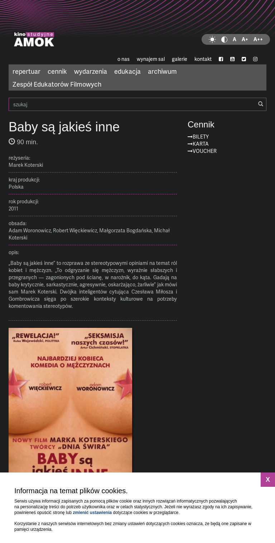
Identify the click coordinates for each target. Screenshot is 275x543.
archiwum (162, 71)
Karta (201, 143)
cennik (57, 71)
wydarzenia (90, 71)
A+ (245, 39)
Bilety (201, 136)
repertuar (26, 71)
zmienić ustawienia (92, 512)
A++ (258, 39)
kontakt (203, 58)
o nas (123, 58)
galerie (179, 58)
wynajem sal (151, 58)
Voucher (205, 150)
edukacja (127, 71)
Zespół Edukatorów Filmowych (57, 83)
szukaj (137, 104)
